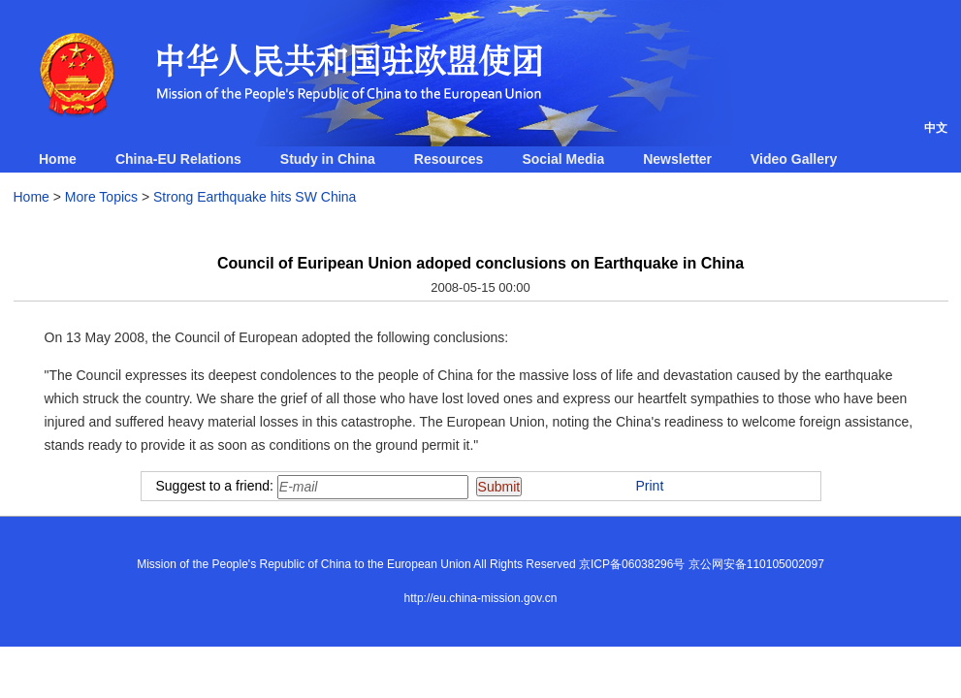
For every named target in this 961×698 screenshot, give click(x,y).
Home (58, 159)
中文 (935, 128)
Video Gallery (794, 159)
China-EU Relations (178, 159)
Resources (449, 159)
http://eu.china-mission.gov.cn (481, 598)
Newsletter (677, 159)
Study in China (327, 159)
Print (650, 485)
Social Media (563, 159)
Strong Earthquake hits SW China (254, 197)
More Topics (101, 197)
